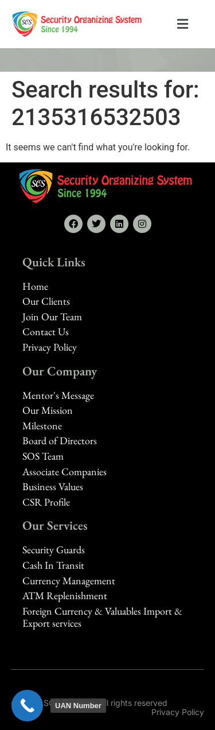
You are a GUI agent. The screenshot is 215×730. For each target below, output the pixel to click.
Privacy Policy (177, 712)
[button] (183, 24)
